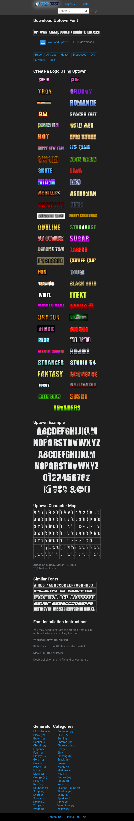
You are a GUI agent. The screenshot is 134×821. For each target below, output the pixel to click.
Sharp (38, 794)
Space (38, 798)
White (38, 809)
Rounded (41, 788)
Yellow (63, 809)
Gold (38, 759)
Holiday (63, 766)
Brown (39, 738)
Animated (65, 731)
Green (63, 763)
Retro (62, 784)
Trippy (38, 805)
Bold (52, 60)
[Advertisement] (17, 70)
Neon (62, 773)
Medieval (65, 770)
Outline (64, 777)
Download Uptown (54, 42)
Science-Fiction (68, 788)
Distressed (79, 54)
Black (39, 735)
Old (93, 54)
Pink (38, 780)
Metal (38, 773)
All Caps (51, 54)
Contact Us (55, 817)
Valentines (65, 805)
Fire (61, 749)
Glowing (64, 756)
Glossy (40, 756)
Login (94, 11)
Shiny (62, 794)
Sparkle (63, 798)
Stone (62, 802)
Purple (63, 780)
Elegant (40, 749)
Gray (37, 763)
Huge (38, 54)
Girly (61, 752)
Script (38, 791)
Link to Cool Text (76, 817)
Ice (36, 770)
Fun (38, 752)
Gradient (64, 759)
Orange (40, 777)
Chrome (64, 742)
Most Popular (41, 731)
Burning (63, 738)
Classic (39, 745)
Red (38, 784)
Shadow (64, 791)
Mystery (40, 60)
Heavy (65, 54)
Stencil (39, 802)
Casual (39, 742)
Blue (62, 735)
